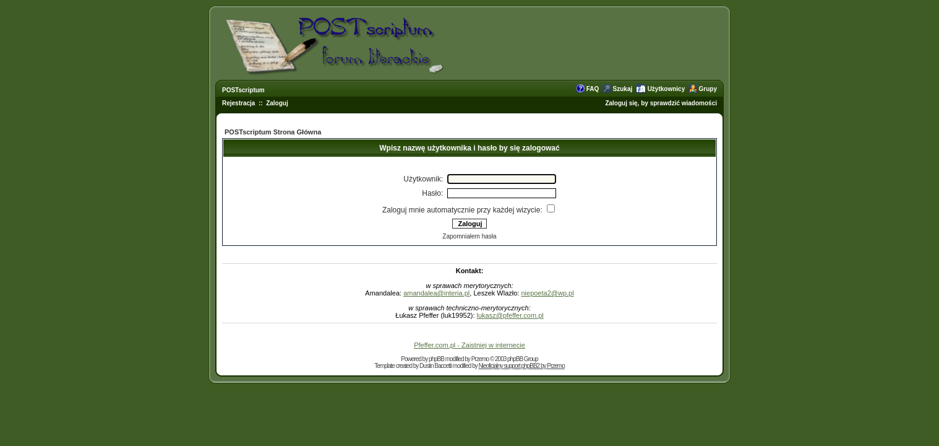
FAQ (592, 88)
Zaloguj (277, 103)
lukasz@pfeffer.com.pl (510, 315)
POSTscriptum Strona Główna (273, 132)
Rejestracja (238, 103)
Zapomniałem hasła (469, 236)
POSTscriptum (243, 90)
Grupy (708, 88)
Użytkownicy (666, 88)
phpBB (436, 359)
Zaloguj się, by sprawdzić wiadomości (661, 103)
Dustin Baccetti (435, 365)
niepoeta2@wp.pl (547, 293)
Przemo (480, 359)
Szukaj (623, 88)
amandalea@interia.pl (436, 293)
